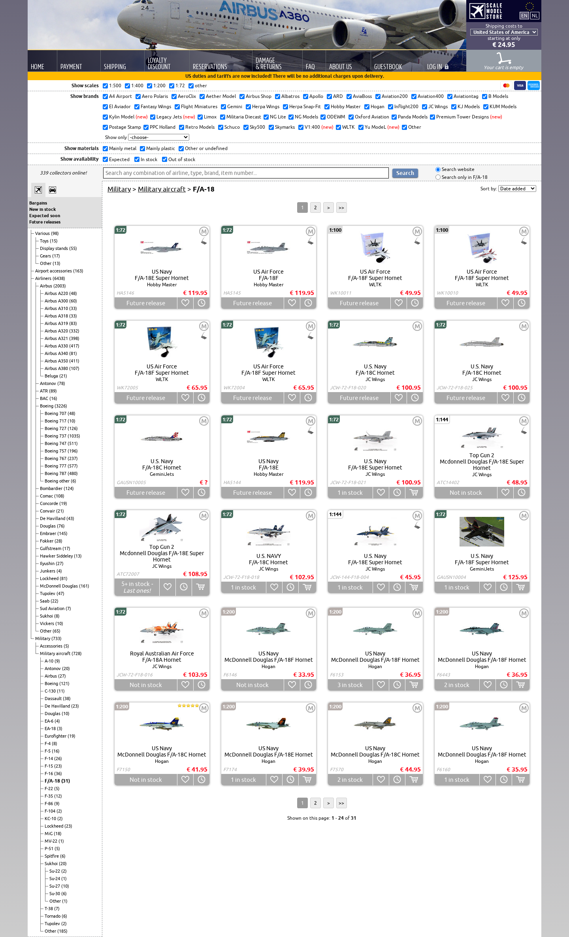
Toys (45, 240)
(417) (74, 346)
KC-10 (51, 818)
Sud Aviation (53, 608)
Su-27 (55, 886)
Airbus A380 (57, 368)
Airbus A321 (57, 338)
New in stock (42, 209)
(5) (66, 646)
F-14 (49, 758)
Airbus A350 (57, 361)
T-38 (49, 908)
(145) (62, 533)
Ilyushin (48, 563)
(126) (73, 428)
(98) (55, 233)
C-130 (51, 691)
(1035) (74, 436)
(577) (73, 466)
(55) (73, 248)
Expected (119, 159)
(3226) (61, 406)
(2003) (59, 286)
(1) (61, 841)
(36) (58, 773)
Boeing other (58, 481)
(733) (56, 638)
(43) (70, 518)
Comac (47, 496)
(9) (57, 661)
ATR (44, 391)
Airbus (46, 286)
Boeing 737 (56, 436)
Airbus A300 (57, 301)
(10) (71, 421)
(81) (73, 353)
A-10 (50, 661)
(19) (63, 503)
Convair (48, 511)
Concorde (49, 503)
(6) (73, 481)
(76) (61, 526)
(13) (56, 263)
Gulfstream (51, 548)
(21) (63, 376)
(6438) (59, 278)
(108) (59, 496)
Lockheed (50, 578)
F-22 (49, 788)
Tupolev (48, 593)
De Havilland (53, 518)
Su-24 (55, 878)
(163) (78, 271)
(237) (73, 458)
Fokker (47, 541)
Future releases (44, 222)
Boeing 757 (56, 451)
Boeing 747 (56, 443)
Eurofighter (56, 736)
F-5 (48, 751)
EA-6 (50, 721)
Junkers (48, 571)
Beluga (52, 376)
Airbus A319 (57, 323)
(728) (77, 653)
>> (341, 207)
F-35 (49, 796)
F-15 (49, 766)
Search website (458, 169)
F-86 (49, 803)
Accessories (52, 646)
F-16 (49, 773)
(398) (74, 338)
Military (43, 638)
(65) (56, 631)
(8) (57, 616)
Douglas (48, 526)
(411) (74, 361)
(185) (62, 931)
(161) (84, 586)
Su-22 (55, 871)
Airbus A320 (57, 331)
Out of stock (181, 159)
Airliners (44, 278)
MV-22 (51, 841)
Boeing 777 (56, 466)
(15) (54, 240)
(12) (58, 796)
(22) (54, 601)
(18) (58, 833)
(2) (59, 811)
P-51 (50, 848)
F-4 (48, 743)
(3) (59, 728)
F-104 (51, 811)
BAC (44, 398)
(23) (75, 706)
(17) (56, 255)
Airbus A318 (57, 316)
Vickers (47, 623)
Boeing (47, 406)
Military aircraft (56, 653)
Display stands (54, 248)
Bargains (38, 203)
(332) (74, 331)
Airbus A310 (57, 308)
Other (46, 263)
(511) (73, 443)
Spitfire (52, 856)
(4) (59, 571)
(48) (73, 293)
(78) (61, 383)
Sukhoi (47, 616)
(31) (65, 780)
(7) (68, 608)
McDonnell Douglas (59, 586)
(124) (69, 488)
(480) (73, 473)
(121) (64, 683)
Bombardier (52, 488)
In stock (148, 159)
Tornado (53, 916)
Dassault (54, 698)
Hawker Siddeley (57, 556)
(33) (73, 308)
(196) (73, 451)
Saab (45, 601)
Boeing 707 (56, 413)
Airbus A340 (57, 353)
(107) (74, 368)
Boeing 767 (56, 458)
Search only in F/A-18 (464, 177)
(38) (67, 698)
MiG (49, 833)
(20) (66, 668)
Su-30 (55, 893)
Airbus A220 (57, 293)
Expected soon (44, 215)
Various (43, 233)
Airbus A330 (57, 346)
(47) (60, 593)
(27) (60, 563)
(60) (73, 301)
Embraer (48, 533)
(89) (53, 391)
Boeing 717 (56, 421)
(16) (53, 398)
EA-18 (51, 728)
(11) (61, 691)
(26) (58, 758)
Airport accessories (54, 271)
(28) (58, 541)
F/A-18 (53, 780)
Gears (46, 255)
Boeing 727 (56, 428)
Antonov (48, 383)
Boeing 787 (56, 473)
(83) (73, 323)
